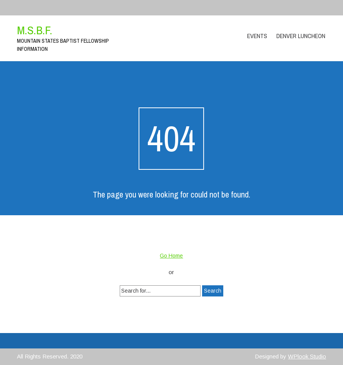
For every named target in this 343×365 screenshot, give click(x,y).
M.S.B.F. (34, 30)
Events (257, 36)
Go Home (171, 256)
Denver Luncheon (300, 36)
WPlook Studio (307, 356)
